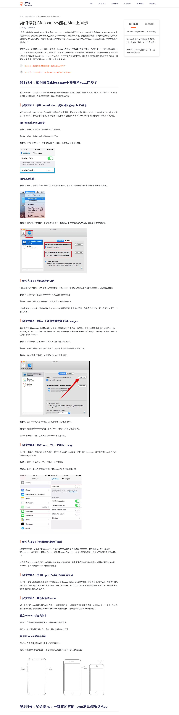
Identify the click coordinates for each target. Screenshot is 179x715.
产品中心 (102, 4)
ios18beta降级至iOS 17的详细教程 (141, 32)
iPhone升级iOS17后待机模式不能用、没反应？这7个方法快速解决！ (141, 40)
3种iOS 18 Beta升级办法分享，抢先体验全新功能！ (141, 51)
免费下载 (114, 4)
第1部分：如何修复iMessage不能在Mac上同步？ (45, 66)
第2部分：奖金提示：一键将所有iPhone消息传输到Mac (48, 72)
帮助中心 (152, 4)
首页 (91, 4)
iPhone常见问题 (30, 16)
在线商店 (127, 4)
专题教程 (140, 4)
